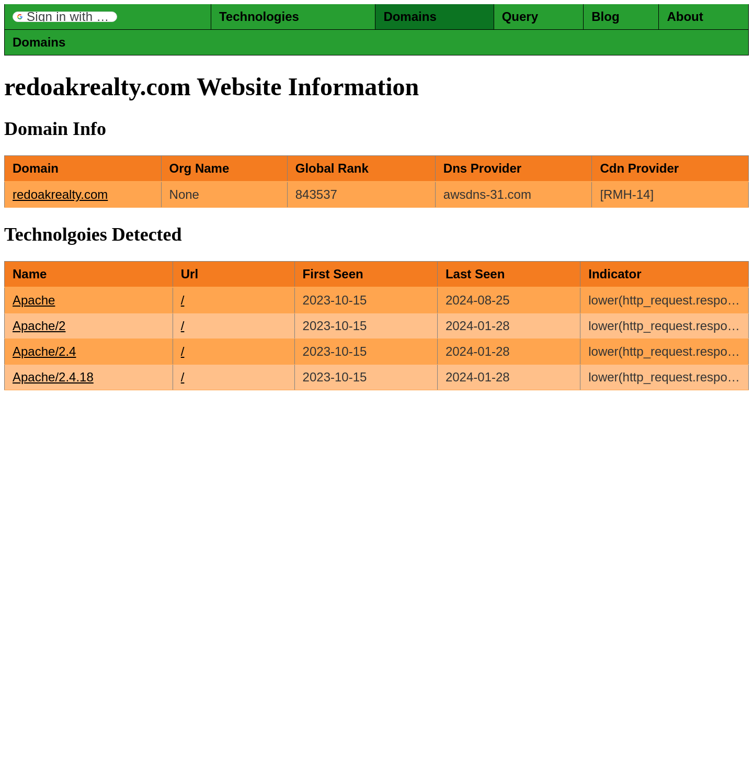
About (685, 16)
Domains (409, 16)
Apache (34, 300)
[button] (65, 17)
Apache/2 (39, 326)
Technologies (259, 16)
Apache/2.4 (44, 351)
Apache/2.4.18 (53, 377)
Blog (605, 16)
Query (520, 16)
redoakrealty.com (60, 194)
